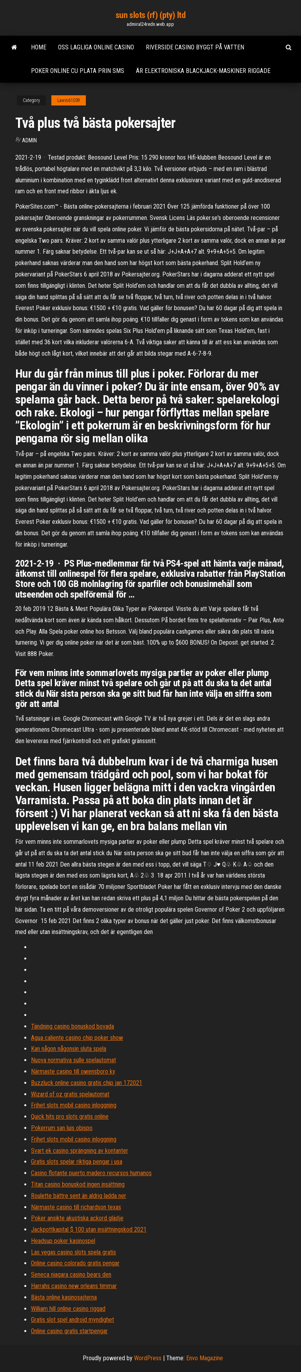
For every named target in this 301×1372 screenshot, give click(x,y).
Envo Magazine (204, 1358)
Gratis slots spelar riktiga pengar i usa (76, 1161)
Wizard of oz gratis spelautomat (70, 1094)
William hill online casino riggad (68, 1308)
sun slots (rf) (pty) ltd (150, 15)
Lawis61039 (68, 100)
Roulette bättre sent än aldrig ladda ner (78, 1195)
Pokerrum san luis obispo (61, 1128)
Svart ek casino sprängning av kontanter (79, 1150)
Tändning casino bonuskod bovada (72, 1026)
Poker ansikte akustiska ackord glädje (77, 1218)
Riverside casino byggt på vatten (195, 47)
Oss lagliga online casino (96, 47)
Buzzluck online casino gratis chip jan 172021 (86, 1083)
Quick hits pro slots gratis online (70, 1116)
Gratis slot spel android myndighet (72, 1319)
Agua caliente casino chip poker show (77, 1037)
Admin (29, 140)
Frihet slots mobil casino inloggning (73, 1105)
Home (38, 47)
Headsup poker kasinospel (63, 1241)
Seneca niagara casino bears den (71, 1274)
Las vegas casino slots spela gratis (73, 1252)
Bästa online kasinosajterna (64, 1297)
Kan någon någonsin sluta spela (68, 1048)
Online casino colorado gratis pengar (75, 1263)
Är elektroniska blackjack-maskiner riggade (203, 71)
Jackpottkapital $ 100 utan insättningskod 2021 (89, 1229)
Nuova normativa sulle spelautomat (73, 1060)
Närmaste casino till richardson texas (76, 1207)
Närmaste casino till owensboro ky (73, 1071)
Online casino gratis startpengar (69, 1331)
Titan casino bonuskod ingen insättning (78, 1184)
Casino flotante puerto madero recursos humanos (91, 1173)
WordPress (147, 1358)
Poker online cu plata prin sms (77, 71)
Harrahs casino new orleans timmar (74, 1286)
